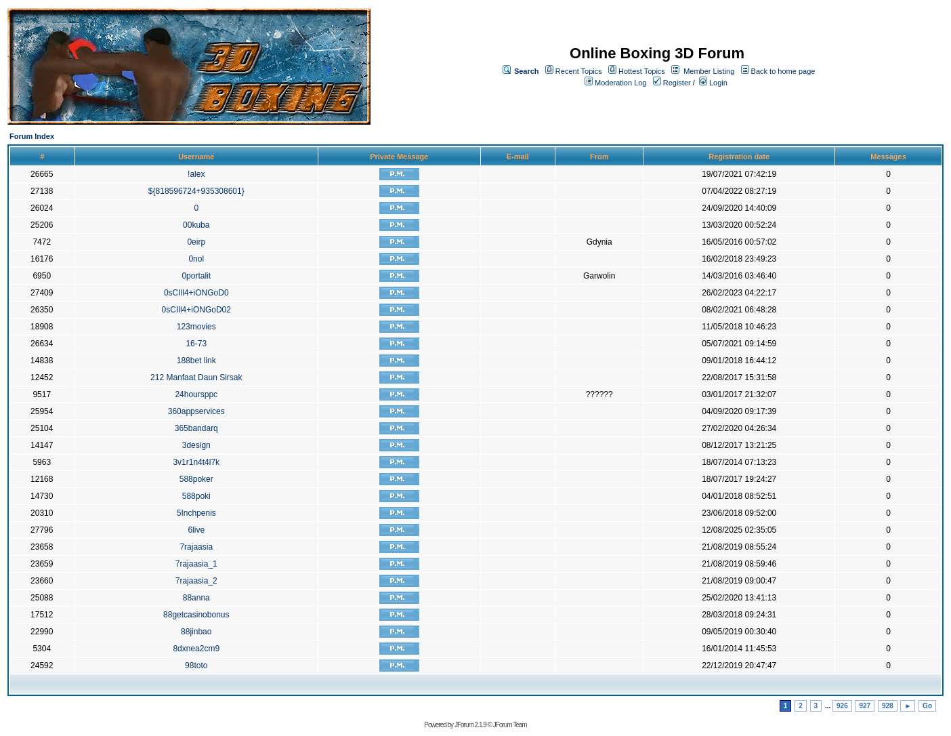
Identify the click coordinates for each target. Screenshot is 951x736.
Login (713, 83)
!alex (196, 174)
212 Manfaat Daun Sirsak (196, 377)
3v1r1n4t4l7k (196, 462)
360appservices (196, 411)
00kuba (196, 225)
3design (196, 445)
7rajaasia (196, 547)
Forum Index (31, 136)
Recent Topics (578, 71)
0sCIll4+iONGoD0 (196, 293)
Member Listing (708, 71)
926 (842, 706)
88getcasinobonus (196, 614)
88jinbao (196, 631)
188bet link (196, 360)
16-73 (196, 343)
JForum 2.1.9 (470, 725)
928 (887, 706)
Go (927, 706)
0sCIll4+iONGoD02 (196, 309)
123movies (196, 326)
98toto (196, 665)
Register (672, 83)
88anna (196, 597)
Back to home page (783, 71)
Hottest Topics (641, 71)
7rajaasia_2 (196, 581)
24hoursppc (196, 394)
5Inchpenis (196, 513)
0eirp (196, 242)
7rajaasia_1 (196, 564)
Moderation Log (620, 83)
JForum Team (510, 725)
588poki (196, 496)
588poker (196, 479)
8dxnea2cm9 (196, 648)
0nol (196, 259)
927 (864, 706)
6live (196, 530)
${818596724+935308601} (196, 191)
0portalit (196, 276)
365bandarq (196, 428)
